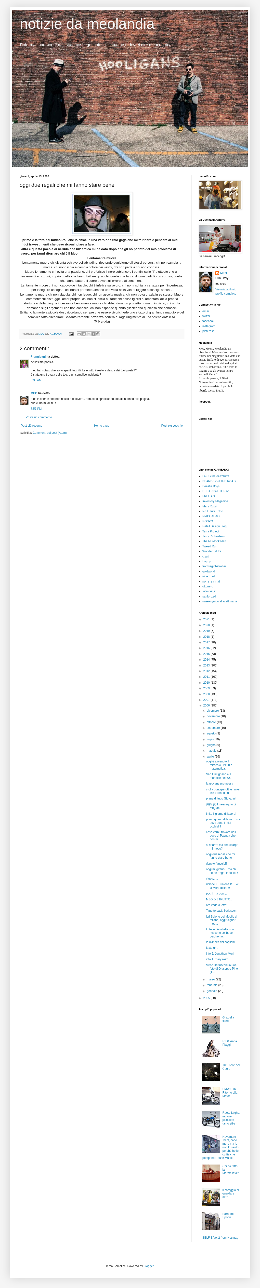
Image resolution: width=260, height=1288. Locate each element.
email (205, 311)
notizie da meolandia (87, 23)
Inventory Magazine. (215, 501)
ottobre (212, 722)
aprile (211, 756)
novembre (214, 716)
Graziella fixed (228, 1019)
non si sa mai (211, 581)
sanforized (209, 596)
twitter (206, 316)
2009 (207, 688)
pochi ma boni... (216, 893)
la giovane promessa (219, 783)
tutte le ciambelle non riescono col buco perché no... (220, 933)
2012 (207, 671)
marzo (211, 979)
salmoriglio (209, 591)
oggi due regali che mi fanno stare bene (220, 856)
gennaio (212, 991)
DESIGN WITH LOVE (216, 491)
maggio (212, 750)
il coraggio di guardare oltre (230, 1193)
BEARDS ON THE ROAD (219, 481)
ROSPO (207, 521)
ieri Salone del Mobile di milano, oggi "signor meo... (221, 920)
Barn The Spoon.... (228, 1215)
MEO (34, 393)
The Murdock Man (214, 541)
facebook (208, 321)
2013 (207, 665)
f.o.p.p (206, 561)
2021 (207, 619)
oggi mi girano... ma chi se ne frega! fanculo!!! (222, 871)
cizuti (205, 556)
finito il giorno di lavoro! (221, 813)
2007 (207, 700)
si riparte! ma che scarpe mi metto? (222, 846)
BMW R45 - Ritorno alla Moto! (230, 1092)
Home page (101, 425)
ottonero (207, 586)
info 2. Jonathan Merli (220, 953)
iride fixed (208, 576)
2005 (207, 998)
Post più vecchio (172, 425)
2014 (207, 659)
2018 (207, 636)
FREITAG (208, 496)
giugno (211, 745)
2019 (207, 631)
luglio (210, 739)
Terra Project (210, 531)
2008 (207, 694)
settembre (214, 728)
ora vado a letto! (216, 905)
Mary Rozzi (209, 506)
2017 (207, 642)
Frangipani (38, 356)
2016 (207, 648)
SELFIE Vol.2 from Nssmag (220, 1237)
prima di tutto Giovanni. (221, 798)
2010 (207, 682)
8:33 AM (36, 380)
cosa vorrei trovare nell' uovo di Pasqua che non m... (221, 835)
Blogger (149, 1266)
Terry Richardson (213, 536)
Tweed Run (209, 546)
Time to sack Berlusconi (221, 910)
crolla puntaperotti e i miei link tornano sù (223, 791)
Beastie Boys (211, 486)
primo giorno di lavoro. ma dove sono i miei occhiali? (223, 823)
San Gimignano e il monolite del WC (218, 776)
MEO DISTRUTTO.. (219, 899)
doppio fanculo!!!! (217, 863)
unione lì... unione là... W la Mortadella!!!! (222, 885)
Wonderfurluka (211, 551)
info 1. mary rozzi (217, 959)
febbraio (212, 985)
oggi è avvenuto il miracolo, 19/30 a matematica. (219, 765)
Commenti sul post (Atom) (50, 432)
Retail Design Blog (214, 526)
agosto (211, 733)
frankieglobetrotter (214, 566)
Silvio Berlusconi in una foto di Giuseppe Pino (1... (222, 968)
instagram (208, 326)
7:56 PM (36, 408)
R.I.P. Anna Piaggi (229, 1043)
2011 (207, 676)
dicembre (213, 710)
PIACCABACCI (212, 516)
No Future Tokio (212, 511)
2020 (207, 625)
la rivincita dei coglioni (220, 942)
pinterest (208, 331)
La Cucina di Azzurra (216, 476)
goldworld (208, 571)
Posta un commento (39, 417)
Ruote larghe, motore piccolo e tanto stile (231, 1118)
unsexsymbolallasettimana (219, 601)
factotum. (212, 947)
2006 (207, 705)
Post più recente (31, 425)
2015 (207, 654)
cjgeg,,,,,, (212, 878)
